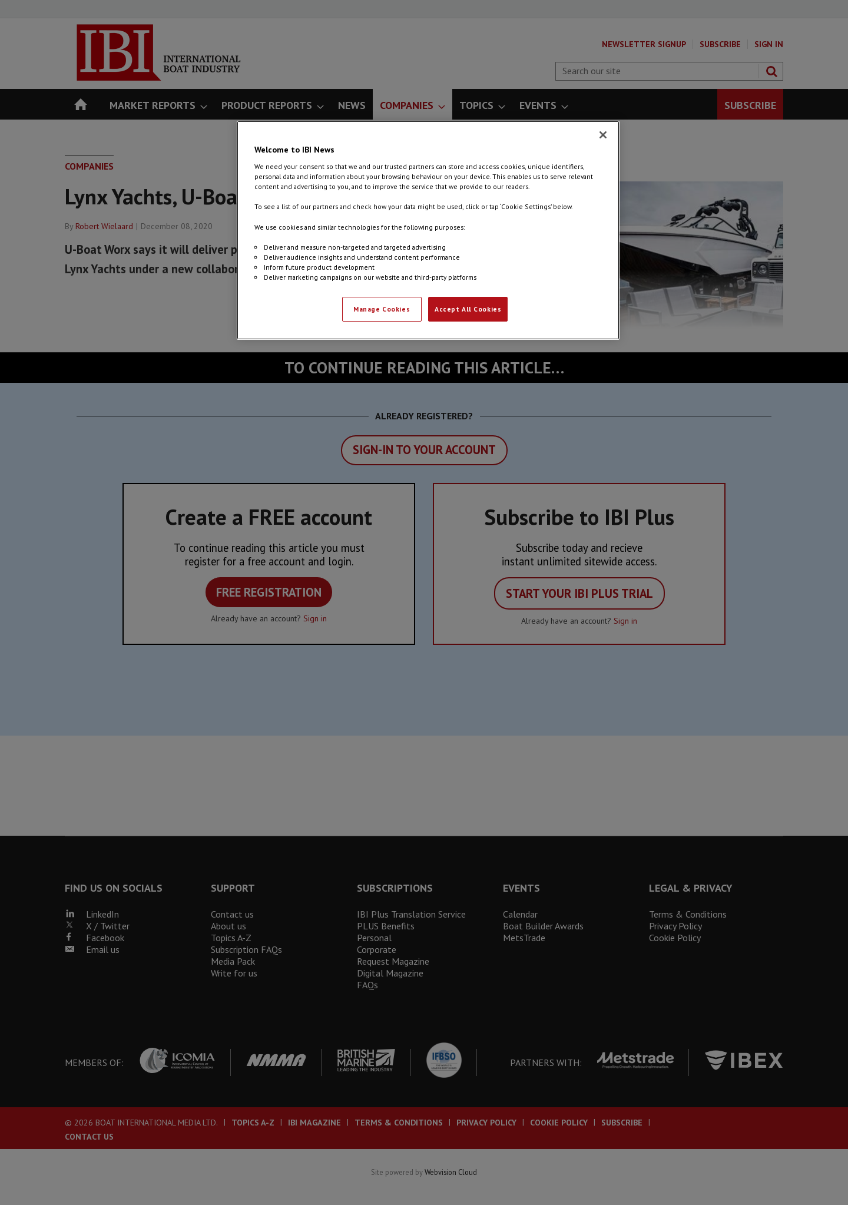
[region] (428, 230)
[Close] (603, 135)
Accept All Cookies (468, 308)
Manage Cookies (381, 308)
